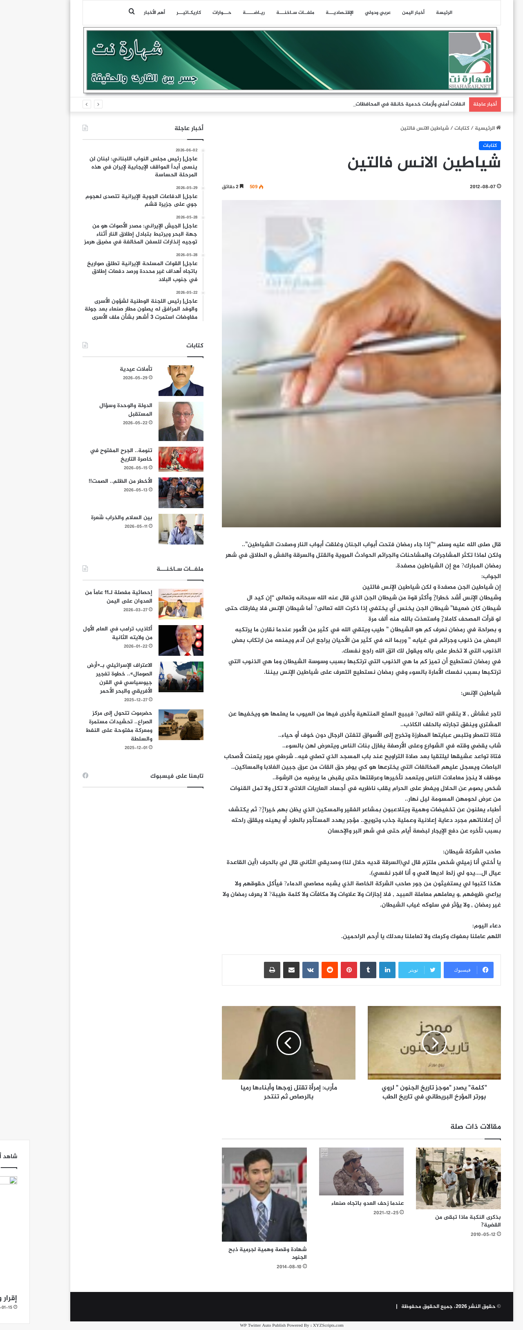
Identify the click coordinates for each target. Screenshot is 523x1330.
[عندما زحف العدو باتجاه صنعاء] (331, 1171)
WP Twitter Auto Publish (232, 1326)
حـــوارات (191, 13)
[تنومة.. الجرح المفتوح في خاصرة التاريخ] (150, 459)
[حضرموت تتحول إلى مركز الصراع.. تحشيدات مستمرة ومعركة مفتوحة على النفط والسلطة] (150, 724)
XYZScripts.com (298, 1326)
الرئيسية (458, 128)
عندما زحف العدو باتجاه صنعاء (337, 1203)
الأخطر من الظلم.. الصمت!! (90, 481)
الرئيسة (414, 13)
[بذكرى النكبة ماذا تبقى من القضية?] (428, 1179)
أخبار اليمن (383, 13)
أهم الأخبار (124, 13)
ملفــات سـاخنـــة (265, 13)
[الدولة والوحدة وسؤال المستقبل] (150, 421)
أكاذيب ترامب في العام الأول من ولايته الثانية (87, 633)
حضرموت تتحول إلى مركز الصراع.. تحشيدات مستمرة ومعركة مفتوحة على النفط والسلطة (88, 726)
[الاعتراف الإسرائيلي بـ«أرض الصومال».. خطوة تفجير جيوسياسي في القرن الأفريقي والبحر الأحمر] (150, 677)
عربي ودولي (347, 13)
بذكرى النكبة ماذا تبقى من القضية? (438, 1221)
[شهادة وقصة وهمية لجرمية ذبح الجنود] (234, 1195)
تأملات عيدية (105, 369)
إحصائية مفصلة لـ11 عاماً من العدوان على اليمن (88, 597)
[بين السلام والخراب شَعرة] (150, 529)
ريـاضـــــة (223, 13)
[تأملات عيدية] (150, 380)
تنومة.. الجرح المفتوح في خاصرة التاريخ (91, 455)
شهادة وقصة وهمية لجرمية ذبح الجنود (237, 1253)
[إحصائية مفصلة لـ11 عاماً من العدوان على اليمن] (150, 604)
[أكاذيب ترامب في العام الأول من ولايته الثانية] (150, 640)
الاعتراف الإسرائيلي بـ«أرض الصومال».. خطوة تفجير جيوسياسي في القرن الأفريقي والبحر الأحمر (89, 678)
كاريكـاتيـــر (158, 13)
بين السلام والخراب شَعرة (91, 517)
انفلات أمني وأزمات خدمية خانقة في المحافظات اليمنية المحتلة (362, 104)
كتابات (431, 128)
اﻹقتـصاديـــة (309, 13)
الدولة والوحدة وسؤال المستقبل (95, 410)
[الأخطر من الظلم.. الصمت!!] (150, 492)
